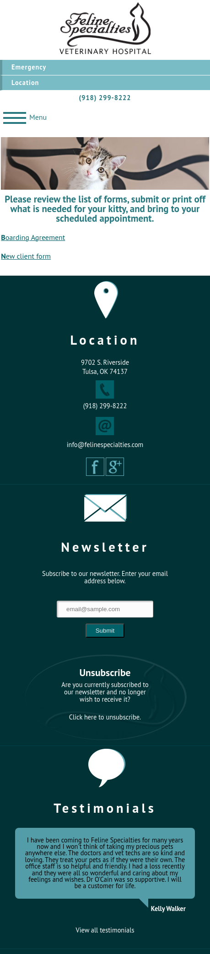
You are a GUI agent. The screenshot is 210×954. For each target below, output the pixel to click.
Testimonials (105, 807)
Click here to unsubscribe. (105, 717)
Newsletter (105, 546)
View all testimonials (105, 930)
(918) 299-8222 (105, 97)
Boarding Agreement (33, 237)
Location (25, 82)
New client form (26, 256)
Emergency (28, 67)
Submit (105, 630)
